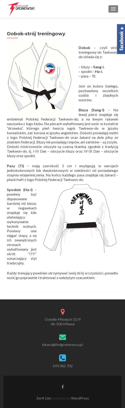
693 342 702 (63, 366)
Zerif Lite (43, 398)
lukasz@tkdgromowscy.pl (62, 344)
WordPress (79, 398)
